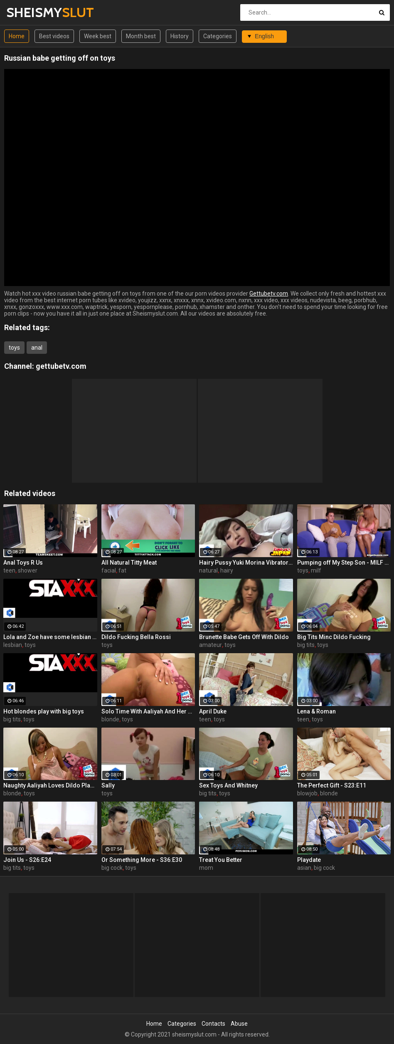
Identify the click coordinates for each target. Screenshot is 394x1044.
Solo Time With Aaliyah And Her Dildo (148, 711)
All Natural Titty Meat (129, 562)
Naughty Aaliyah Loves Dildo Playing (50, 785)
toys (14, 347)
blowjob (307, 793)
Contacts (213, 1023)
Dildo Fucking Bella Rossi (136, 637)
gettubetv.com (61, 366)
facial (108, 570)
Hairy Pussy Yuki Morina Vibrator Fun (246, 562)
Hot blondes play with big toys (43, 711)
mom (206, 867)
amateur (210, 645)
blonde (110, 719)
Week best (97, 36)
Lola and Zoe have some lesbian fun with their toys (50, 637)
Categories (217, 36)
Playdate (309, 859)
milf (316, 570)
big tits (306, 645)
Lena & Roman (316, 711)
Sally (108, 785)
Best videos (54, 36)
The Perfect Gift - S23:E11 (331, 785)
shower (27, 570)
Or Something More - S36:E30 (141, 859)
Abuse (239, 1023)
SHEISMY (28, 12)
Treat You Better (220, 859)
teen (9, 570)
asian (304, 867)
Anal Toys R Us (23, 562)
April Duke (213, 711)
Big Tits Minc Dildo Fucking (334, 637)
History (179, 36)
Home (17, 36)
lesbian (12, 645)
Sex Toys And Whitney (228, 785)
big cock (112, 867)
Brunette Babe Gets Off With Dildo (244, 637)
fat (122, 570)
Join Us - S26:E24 (27, 859)
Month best (141, 36)
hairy (226, 570)
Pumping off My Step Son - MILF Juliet (344, 562)
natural (208, 570)
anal (36, 347)
